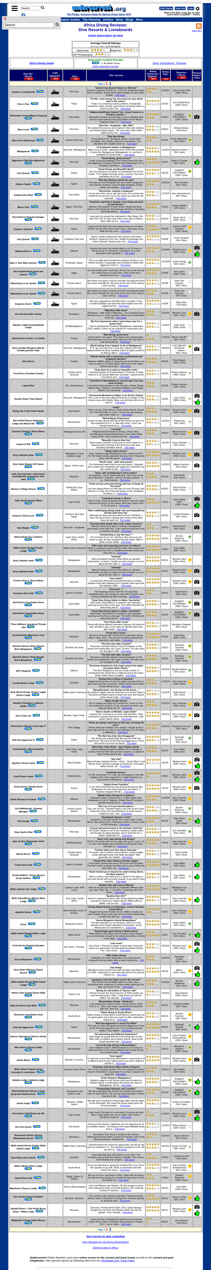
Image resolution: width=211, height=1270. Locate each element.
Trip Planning (91, 19)
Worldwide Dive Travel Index (117, 1260)
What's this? (197, 31)
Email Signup (166, 8)
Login (190, 8)
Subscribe (180, 8)
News (119, 19)
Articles (108, 19)
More (139, 19)
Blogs (130, 19)
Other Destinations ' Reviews (169, 63)
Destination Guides (67, 19)
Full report (120, 95)
